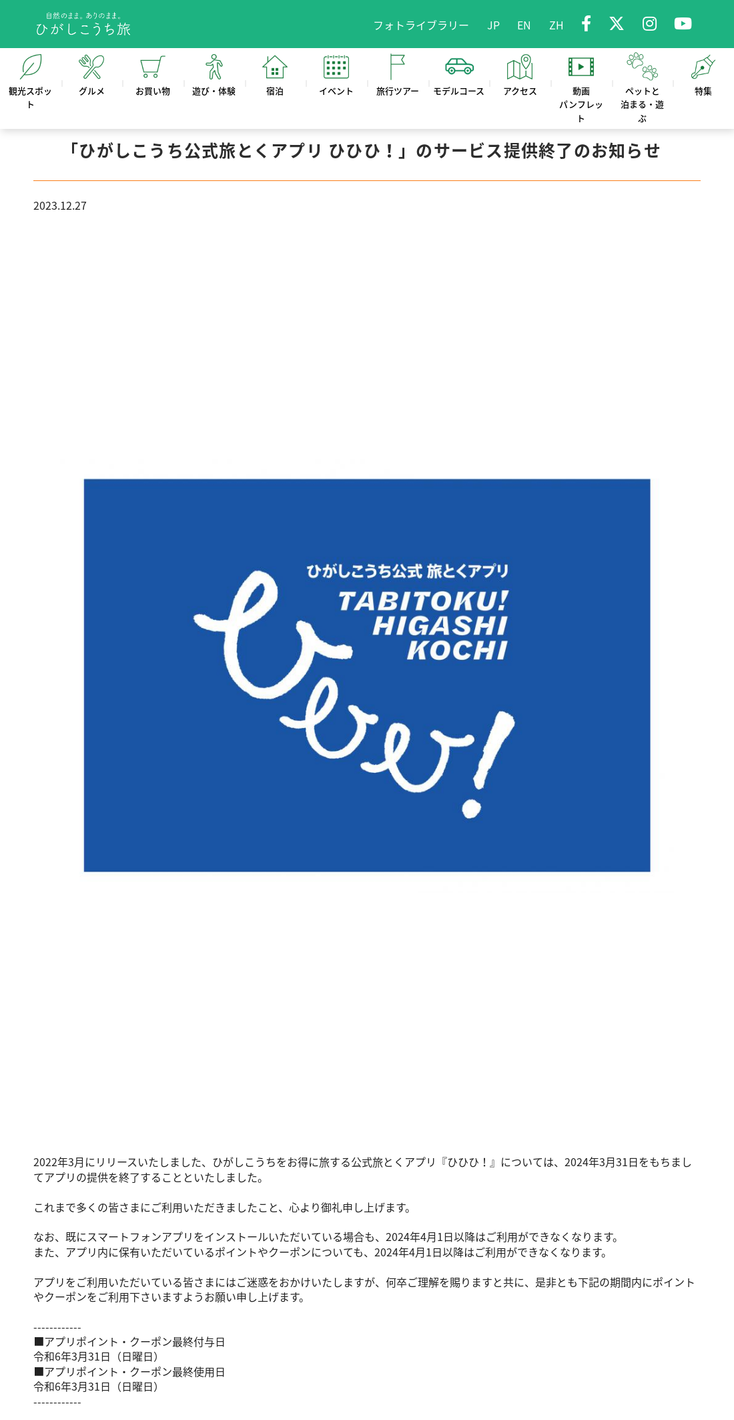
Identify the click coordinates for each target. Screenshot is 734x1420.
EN (524, 25)
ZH (556, 25)
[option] (367, 683)
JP (493, 25)
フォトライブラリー (421, 25)
